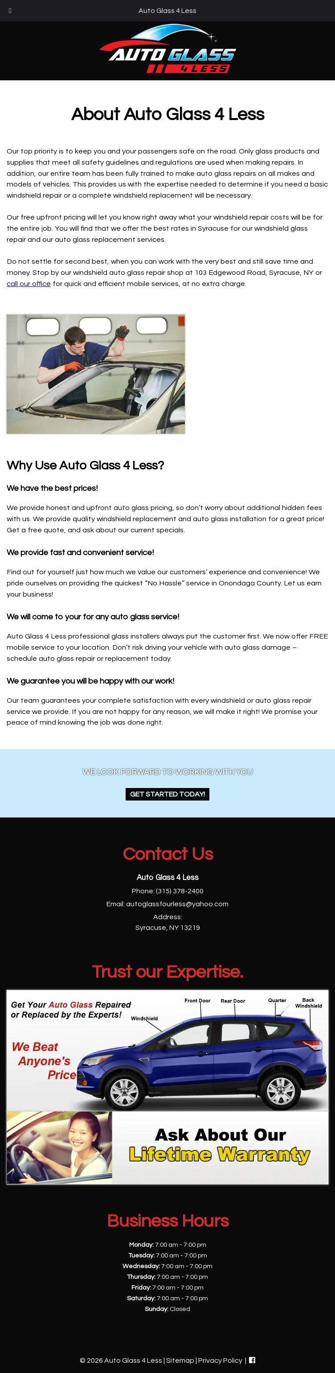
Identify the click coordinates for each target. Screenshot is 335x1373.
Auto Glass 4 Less (167, 10)
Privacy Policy (220, 1360)
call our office (29, 283)
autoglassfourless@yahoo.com (177, 904)
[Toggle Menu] (10, 10)
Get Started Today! (167, 794)
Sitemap (180, 1360)
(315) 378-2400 (180, 891)
